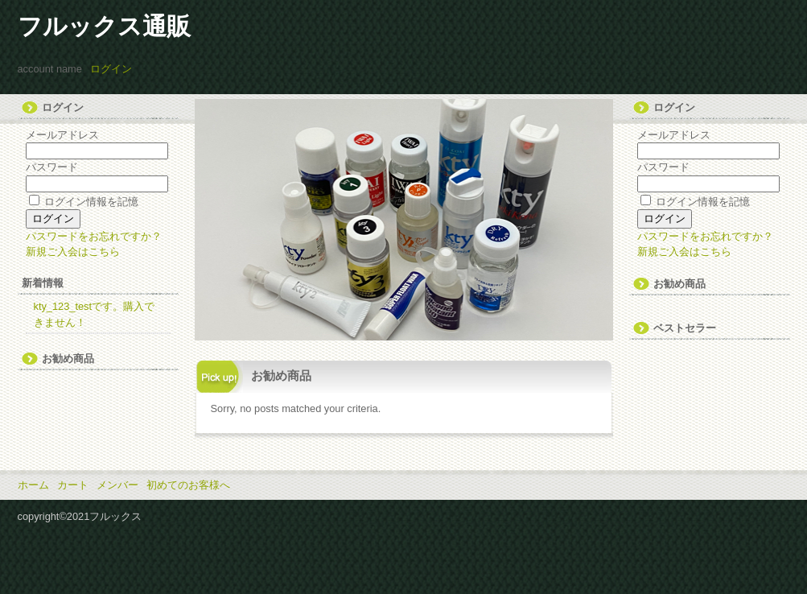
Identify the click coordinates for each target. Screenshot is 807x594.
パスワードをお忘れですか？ (94, 236)
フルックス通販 (104, 26)
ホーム (33, 485)
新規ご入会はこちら (73, 251)
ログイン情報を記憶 (84, 202)
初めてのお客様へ (188, 485)
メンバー (117, 485)
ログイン (111, 69)
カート (73, 485)
